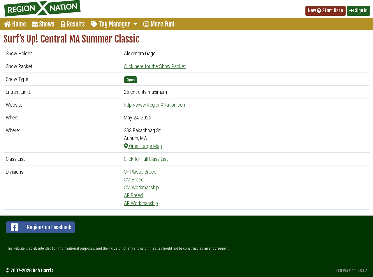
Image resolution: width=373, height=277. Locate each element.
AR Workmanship (141, 203)
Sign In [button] (358, 10)
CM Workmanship (141, 187)
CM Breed (134, 180)
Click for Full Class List (146, 159)
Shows (43, 24)
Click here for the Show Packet (155, 66)
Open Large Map (143, 146)
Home (15, 24)
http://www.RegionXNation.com (155, 105)
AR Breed (133, 195)
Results (73, 24)
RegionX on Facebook (38, 227)
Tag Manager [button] (111, 24)
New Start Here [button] (325, 10)
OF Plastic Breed (140, 172)
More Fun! (159, 24)
